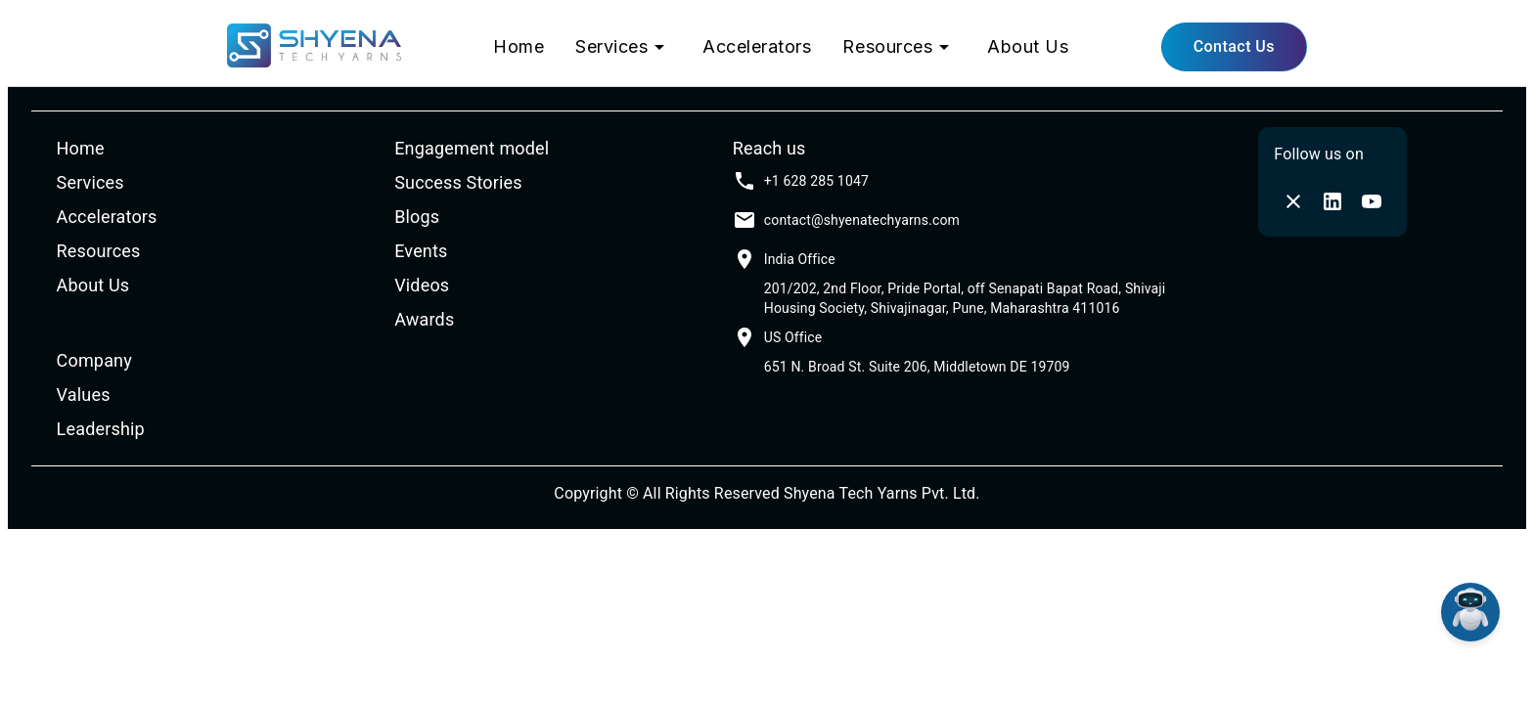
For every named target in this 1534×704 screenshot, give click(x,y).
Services (623, 47)
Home (518, 46)
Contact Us (1234, 46)
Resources (899, 47)
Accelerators (756, 46)
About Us (1027, 46)
